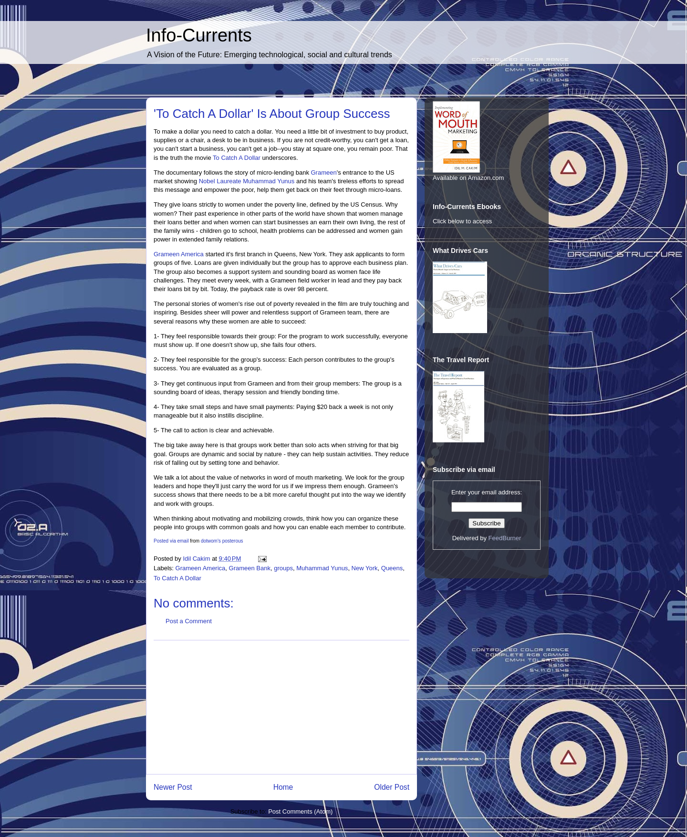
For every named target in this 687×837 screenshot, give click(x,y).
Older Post (391, 787)
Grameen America (179, 254)
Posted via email (171, 541)
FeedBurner (505, 538)
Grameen (324, 172)
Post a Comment (189, 621)
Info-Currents (199, 35)
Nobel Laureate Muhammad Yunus (247, 181)
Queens (392, 568)
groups (283, 568)
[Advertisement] (281, 707)
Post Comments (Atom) (300, 811)
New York (365, 568)
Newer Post (173, 787)
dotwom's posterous (222, 541)
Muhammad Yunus (322, 568)
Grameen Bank (250, 568)
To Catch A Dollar (236, 157)
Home (283, 787)
